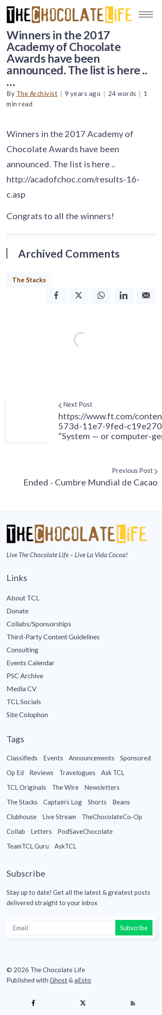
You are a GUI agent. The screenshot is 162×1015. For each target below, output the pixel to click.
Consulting (22, 649)
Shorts (97, 802)
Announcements (91, 758)
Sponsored (135, 758)
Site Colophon (27, 714)
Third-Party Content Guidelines (53, 636)
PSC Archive (24, 675)
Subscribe (134, 928)
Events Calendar (30, 662)
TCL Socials (23, 701)
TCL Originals (26, 787)
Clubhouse (21, 816)
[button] (146, 14)
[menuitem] (81, 597)
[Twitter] (78, 296)
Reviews (41, 772)
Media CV (21, 688)
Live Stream (59, 816)
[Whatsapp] (101, 296)
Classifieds (22, 758)
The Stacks (29, 280)
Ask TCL (112, 772)
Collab (15, 831)
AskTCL (65, 846)
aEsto (82, 980)
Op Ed (15, 772)
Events (53, 758)
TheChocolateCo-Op (112, 816)
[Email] (146, 296)
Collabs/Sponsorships (38, 623)
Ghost (58, 980)
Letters (41, 831)
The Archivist (37, 93)
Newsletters (102, 787)
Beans (121, 802)
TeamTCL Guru (27, 846)
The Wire (65, 787)
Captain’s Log (62, 802)
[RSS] (133, 1003)
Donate (17, 610)
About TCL (22, 598)
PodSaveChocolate (85, 831)
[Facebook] (56, 296)
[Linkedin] (123, 296)
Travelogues (77, 772)
